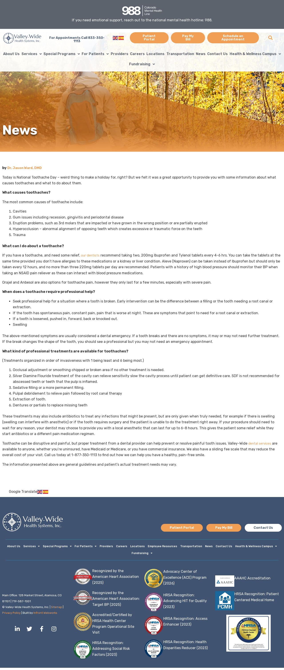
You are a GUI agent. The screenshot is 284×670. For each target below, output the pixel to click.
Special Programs (61, 54)
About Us (11, 54)
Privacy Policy (11, 615)
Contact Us (217, 54)
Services (32, 54)
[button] (270, 38)
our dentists (91, 255)
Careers (137, 54)
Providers (119, 54)
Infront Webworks (46, 615)
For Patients (95, 54)
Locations (155, 54)
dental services (261, 443)
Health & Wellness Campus (255, 54)
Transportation (180, 54)
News (200, 54)
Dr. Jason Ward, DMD (25, 168)
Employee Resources (162, 547)
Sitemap (56, 609)
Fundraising (142, 64)
